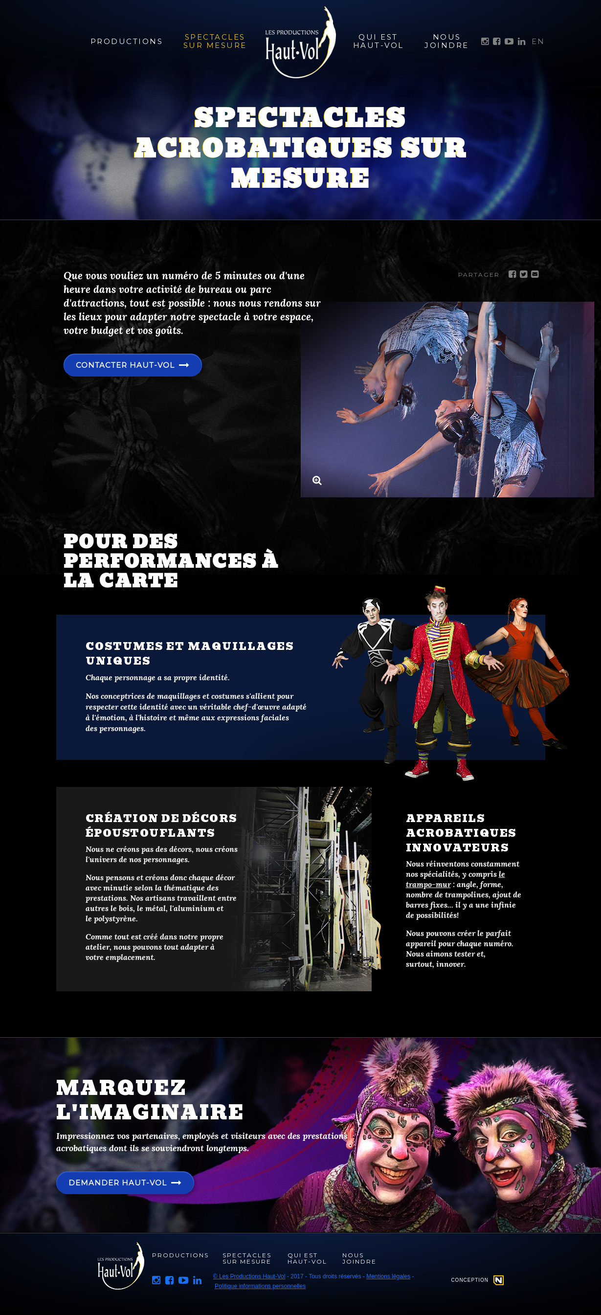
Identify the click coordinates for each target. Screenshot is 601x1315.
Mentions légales (388, 1276)
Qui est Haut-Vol (378, 41)
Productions (124, 41)
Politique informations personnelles (260, 1286)
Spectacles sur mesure (215, 41)
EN (538, 41)
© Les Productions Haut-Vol (249, 1276)
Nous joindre (446, 41)
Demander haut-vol (119, 1182)
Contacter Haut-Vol (128, 365)
